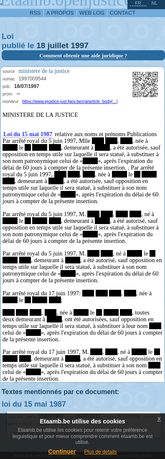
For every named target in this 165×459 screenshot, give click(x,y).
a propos (60, 13)
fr (138, 2)
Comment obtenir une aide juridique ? (83, 56)
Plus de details (100, 452)
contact (122, 13)
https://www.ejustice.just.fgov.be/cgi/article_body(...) (69, 101)
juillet (58, 45)
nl (154, 2)
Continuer (62, 451)
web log (91, 13)
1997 (80, 45)
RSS (35, 13)
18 (40, 45)
